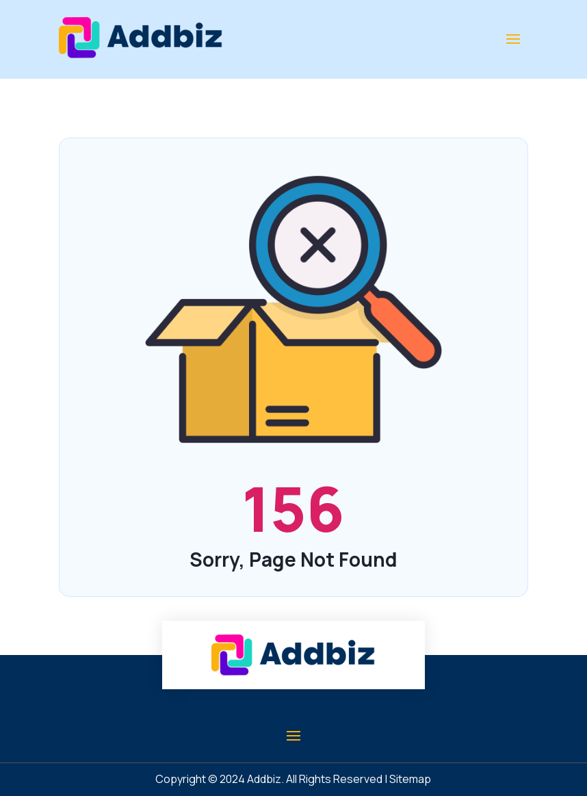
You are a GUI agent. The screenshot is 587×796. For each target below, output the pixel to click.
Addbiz (264, 778)
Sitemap (410, 778)
